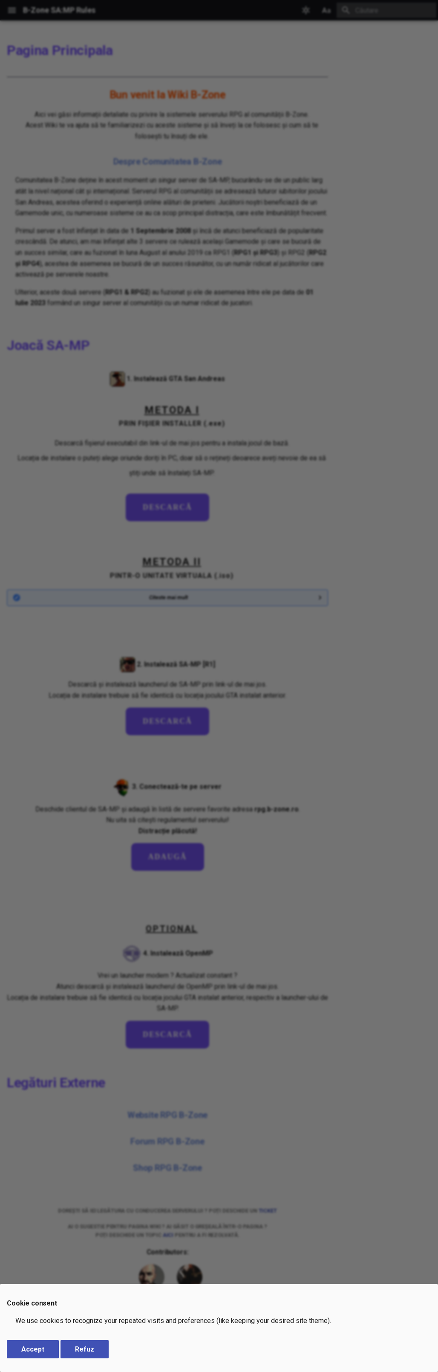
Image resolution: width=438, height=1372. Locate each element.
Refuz (84, 1349)
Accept (32, 1349)
